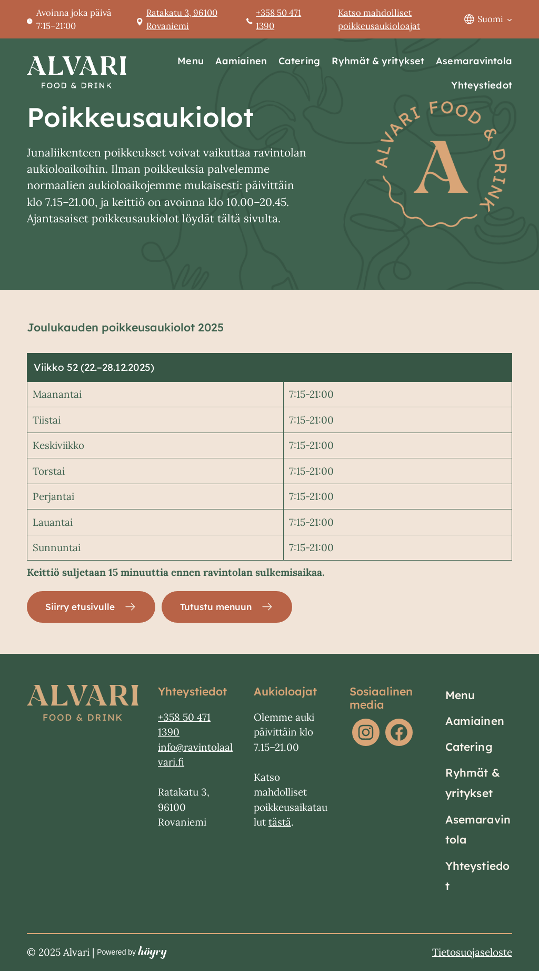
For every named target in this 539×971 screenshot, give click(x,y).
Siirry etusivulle (82, 607)
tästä (279, 823)
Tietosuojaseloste (472, 952)
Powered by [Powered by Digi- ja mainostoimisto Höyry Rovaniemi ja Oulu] (132, 952)
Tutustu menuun (222, 607)
